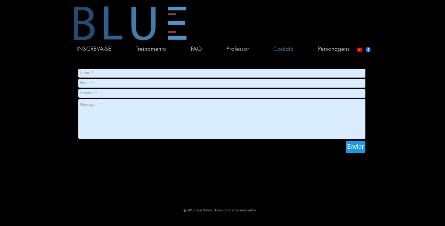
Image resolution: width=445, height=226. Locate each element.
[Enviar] (355, 147)
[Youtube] (359, 49)
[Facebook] (368, 49)
